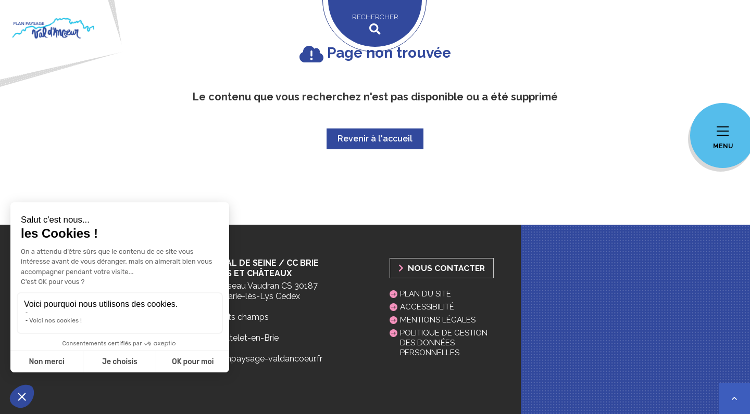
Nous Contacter (441, 268)
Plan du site (425, 294)
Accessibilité (427, 307)
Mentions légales (438, 320)
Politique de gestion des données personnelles (444, 342)
